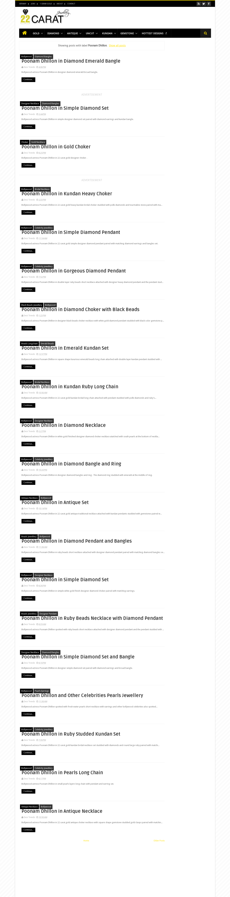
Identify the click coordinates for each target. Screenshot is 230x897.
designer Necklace (30, 104)
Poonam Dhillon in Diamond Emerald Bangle (113, 59)
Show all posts (107, 46)
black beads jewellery (31, 315)
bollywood (26, 57)
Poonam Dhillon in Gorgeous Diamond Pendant (114, 276)
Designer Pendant (48, 646)
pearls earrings (42, 732)
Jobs (33, 4)
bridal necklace (42, 189)
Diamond (54, 34)
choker (24, 142)
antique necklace (29, 524)
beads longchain (29, 357)
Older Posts (140, 892)
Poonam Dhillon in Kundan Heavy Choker (112, 192)
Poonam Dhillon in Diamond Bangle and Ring (113, 485)
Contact (71, 4)
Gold (36, 34)
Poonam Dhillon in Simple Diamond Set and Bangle (111, 697)
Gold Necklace (38, 142)
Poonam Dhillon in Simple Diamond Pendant (111, 234)
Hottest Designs (162, 34)
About (59, 4)
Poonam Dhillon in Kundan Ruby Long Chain (112, 401)
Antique (75, 34)
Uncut (94, 34)
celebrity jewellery (43, 231)
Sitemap (22, 4)
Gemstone (133, 34)
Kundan (112, 34)
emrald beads (47, 357)
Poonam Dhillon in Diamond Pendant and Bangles (113, 568)
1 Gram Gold (46, 4)
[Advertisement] (150, 17)
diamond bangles (43, 57)
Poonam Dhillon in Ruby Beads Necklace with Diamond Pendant (109, 651)
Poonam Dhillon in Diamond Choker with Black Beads (113, 317)
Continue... (89, 85)
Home (77, 892)
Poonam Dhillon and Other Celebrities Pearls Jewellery (113, 735)
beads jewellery (28, 566)
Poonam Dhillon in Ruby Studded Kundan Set (109, 777)
